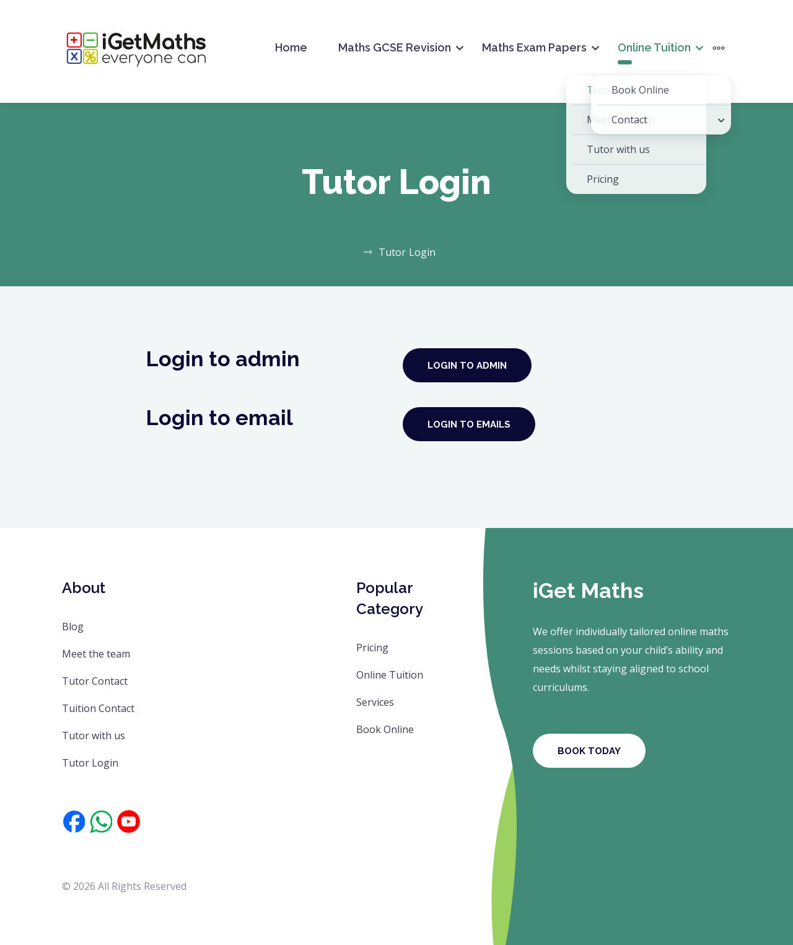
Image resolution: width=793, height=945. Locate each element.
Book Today (589, 751)
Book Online (385, 729)
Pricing (372, 647)
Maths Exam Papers (534, 47)
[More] (718, 48)
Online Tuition (654, 47)
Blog (73, 626)
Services (375, 702)
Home (291, 47)
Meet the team (96, 654)
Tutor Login (90, 763)
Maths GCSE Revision (394, 47)
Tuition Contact (98, 708)
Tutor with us (93, 735)
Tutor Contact (95, 681)
